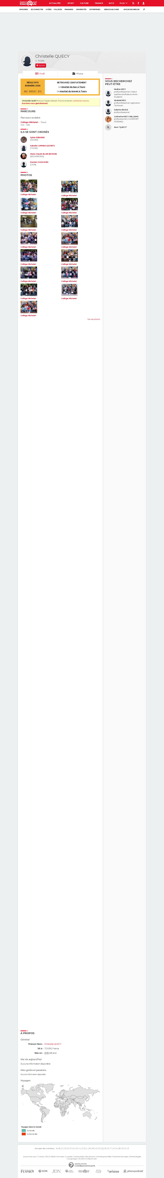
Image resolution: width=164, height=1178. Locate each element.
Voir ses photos (93, 319)
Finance (99, 3)
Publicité (53, 1157)
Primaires (69, 9)
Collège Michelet (29, 122)
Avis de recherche (131, 9)
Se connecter (37, 9)
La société (69, 1157)
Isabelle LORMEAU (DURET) (42, 146)
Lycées (49, 9)
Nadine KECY (120, 89)
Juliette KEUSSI (121, 110)
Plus (123, 3)
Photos (79, 74)
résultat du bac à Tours (73, 87)
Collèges (58, 9)
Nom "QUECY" (120, 127)
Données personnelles (103, 1157)
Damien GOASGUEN (39, 162)
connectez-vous (79, 101)
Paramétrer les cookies (120, 1157)
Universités (81, 9)
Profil (42, 74)
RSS (46, 1157)
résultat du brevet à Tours (73, 91)
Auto (111, 3)
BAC (26, 91)
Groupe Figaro (73, 1159)
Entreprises (94, 9)
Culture (84, 3)
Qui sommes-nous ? (30, 1157)
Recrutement (90, 1157)
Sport (71, 3)
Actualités (55, 3)
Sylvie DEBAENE (37, 137)
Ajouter (42, 65)
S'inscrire (23, 9)
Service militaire (111, 9)
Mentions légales (135, 1157)
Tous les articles (79, 1157)
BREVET (33, 91)
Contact (41, 1157)
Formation (60, 1157)
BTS (39, 91)
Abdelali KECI (120, 100)
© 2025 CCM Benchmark (88, 1159)
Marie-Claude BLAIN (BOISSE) (43, 154)
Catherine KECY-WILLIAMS (126, 117)
